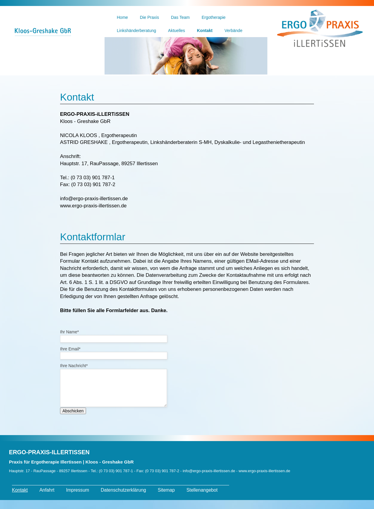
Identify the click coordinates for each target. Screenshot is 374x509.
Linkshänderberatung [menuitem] (136, 30)
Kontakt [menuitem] (204, 30)
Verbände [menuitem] (233, 30)
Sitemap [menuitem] (166, 499)
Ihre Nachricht (74, 366)
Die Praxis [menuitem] (149, 17)
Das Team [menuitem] (180, 17)
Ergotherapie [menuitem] (214, 17)
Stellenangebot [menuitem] (201, 499)
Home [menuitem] (122, 17)
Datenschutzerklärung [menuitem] (123, 499)
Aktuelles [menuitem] (176, 30)
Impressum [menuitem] (77, 499)
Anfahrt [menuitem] (46, 499)
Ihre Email (70, 349)
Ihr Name (69, 332)
